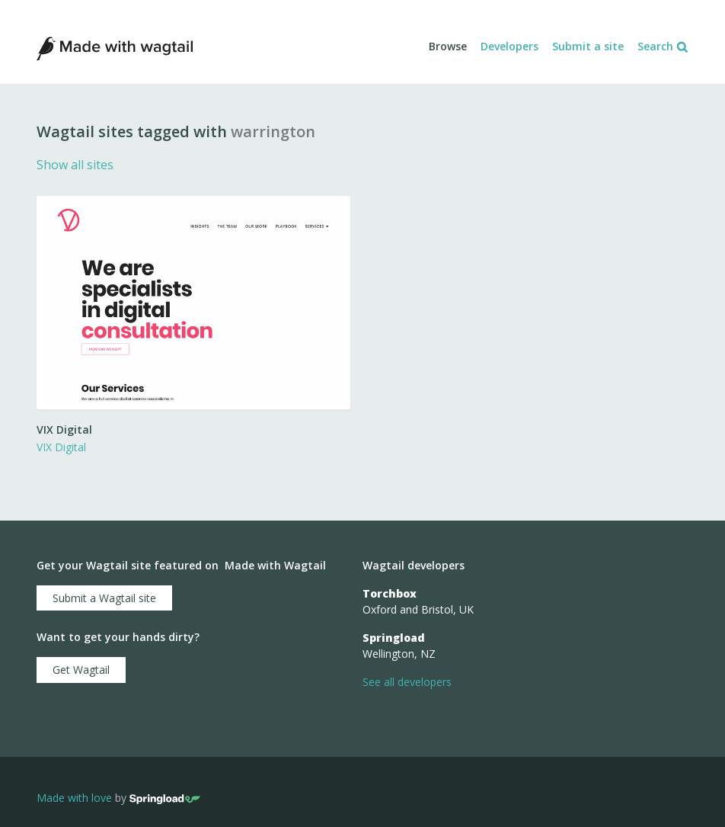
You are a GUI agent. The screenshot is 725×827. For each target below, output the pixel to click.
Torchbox (389, 593)
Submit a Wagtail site (104, 598)
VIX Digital (61, 447)
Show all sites (75, 164)
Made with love (74, 797)
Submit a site (588, 46)
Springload (393, 637)
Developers (509, 46)
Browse (448, 46)
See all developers (407, 682)
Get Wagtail (81, 669)
